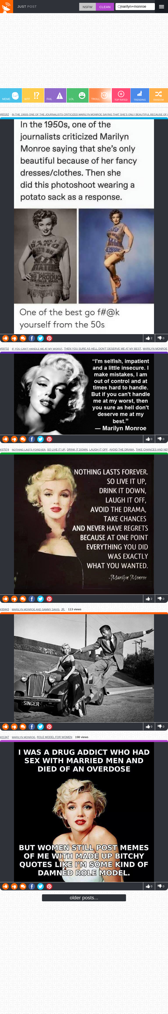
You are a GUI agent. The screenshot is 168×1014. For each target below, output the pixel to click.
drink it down (77, 449)
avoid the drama (121, 449)
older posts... (84, 897)
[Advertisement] (84, 52)
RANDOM (158, 96)
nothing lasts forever (29, 449)
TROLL (99, 96)
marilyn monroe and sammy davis (36, 609)
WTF (31, 96)
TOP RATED (121, 96)
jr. (63, 609)
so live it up (56, 449)
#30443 (4, 609)
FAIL (55, 96)
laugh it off (98, 449)
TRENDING (140, 95)
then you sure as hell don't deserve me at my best (102, 348)
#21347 (4, 737)
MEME (10, 96)
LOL (77, 96)
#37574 (4, 449)
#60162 (4, 114)
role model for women (54, 737)
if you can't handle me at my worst (37, 348)
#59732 (4, 348)
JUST (27, 6)
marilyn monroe (155, 348)
